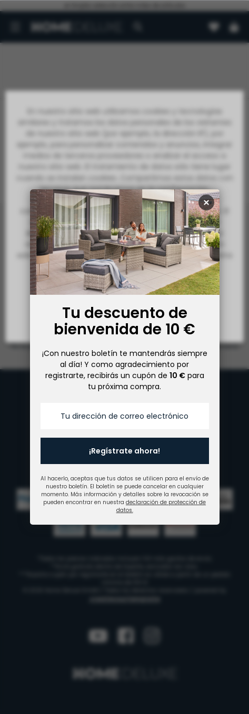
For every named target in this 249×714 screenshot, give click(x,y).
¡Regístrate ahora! (124, 451)
